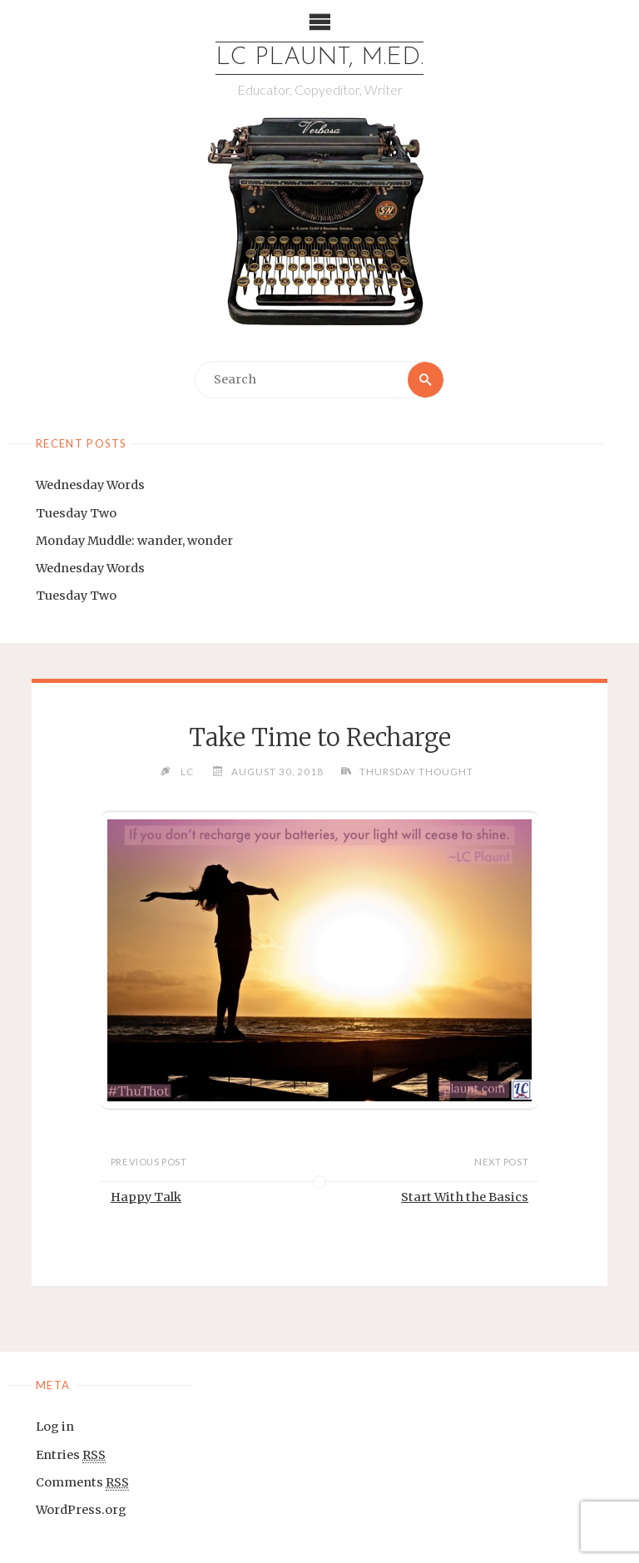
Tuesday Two (76, 513)
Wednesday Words (90, 484)
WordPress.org (81, 1509)
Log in (55, 1426)
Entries (71, 1455)
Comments (82, 1483)
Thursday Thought (416, 771)
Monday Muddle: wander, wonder (134, 540)
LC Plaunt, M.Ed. (319, 58)
